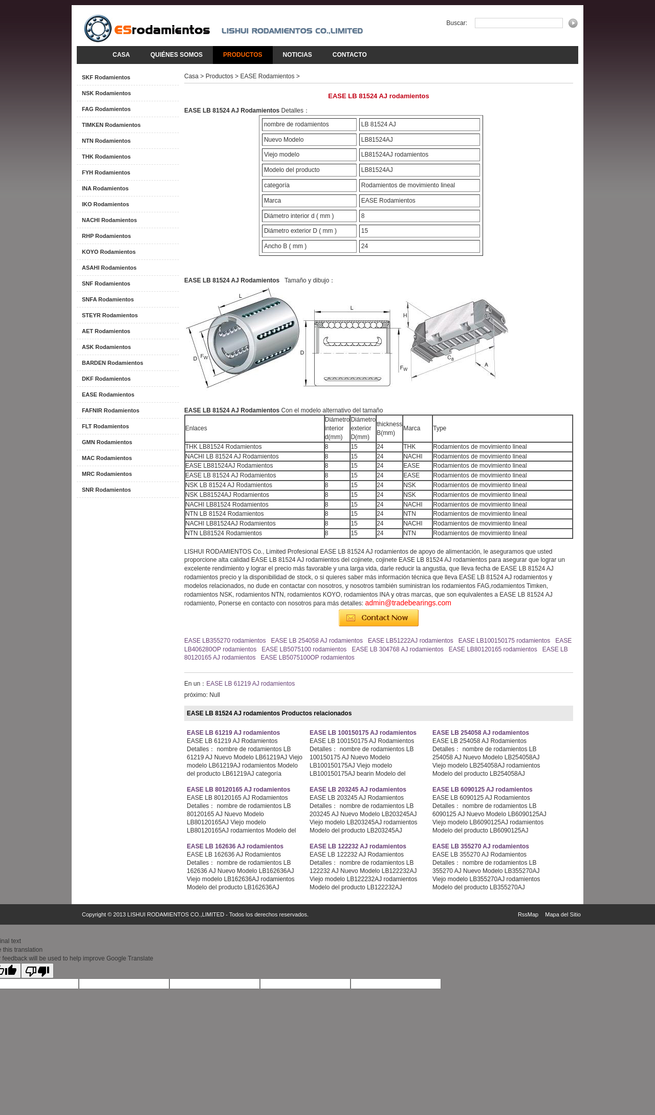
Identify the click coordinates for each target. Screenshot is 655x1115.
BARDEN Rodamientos (112, 363)
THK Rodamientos (106, 157)
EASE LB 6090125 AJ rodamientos (482, 789)
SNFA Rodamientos (108, 299)
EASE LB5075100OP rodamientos (307, 657)
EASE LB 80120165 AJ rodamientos (238, 789)
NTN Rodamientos (106, 141)
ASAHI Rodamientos (109, 268)
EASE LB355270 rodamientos (225, 640)
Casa (121, 54)
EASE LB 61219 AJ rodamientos (250, 683)
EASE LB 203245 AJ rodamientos (358, 789)
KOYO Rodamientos (109, 252)
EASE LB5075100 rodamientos (303, 649)
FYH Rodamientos (106, 172)
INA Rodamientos (105, 188)
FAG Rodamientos (106, 109)
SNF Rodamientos (106, 283)
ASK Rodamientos (106, 347)
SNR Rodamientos (106, 490)
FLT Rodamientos (105, 426)
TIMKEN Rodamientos (111, 125)
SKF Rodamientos (106, 77)
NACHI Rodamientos (109, 220)
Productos (242, 54)
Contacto (350, 54)
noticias (297, 54)
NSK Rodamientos (106, 93)
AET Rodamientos (106, 331)
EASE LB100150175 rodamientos (504, 640)
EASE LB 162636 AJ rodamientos (235, 846)
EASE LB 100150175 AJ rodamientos (363, 732)
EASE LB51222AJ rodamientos (410, 640)
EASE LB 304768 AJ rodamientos (397, 649)
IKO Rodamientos (105, 204)
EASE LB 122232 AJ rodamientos (358, 846)
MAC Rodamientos (107, 458)
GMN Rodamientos (107, 442)
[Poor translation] (37, 970)
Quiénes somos (176, 54)
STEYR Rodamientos (110, 315)
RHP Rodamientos (106, 236)
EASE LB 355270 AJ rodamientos (480, 846)
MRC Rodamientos (107, 474)
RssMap (528, 914)
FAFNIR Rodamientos (110, 410)
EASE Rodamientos (108, 394)
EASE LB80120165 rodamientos (493, 649)
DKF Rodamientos (106, 379)
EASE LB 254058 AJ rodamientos (316, 640)
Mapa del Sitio (563, 914)
